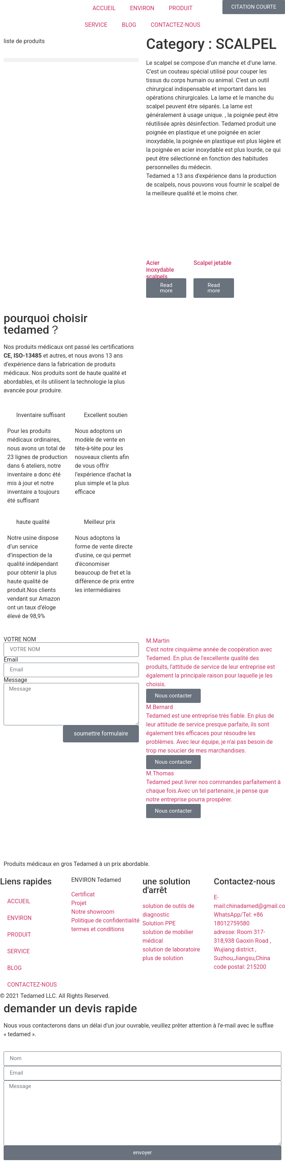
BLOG (129, 24)
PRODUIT (181, 8)
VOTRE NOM (20, 639)
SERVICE (96, 24)
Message (15, 680)
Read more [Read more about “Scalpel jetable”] (214, 288)
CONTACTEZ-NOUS (175, 24)
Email (11, 660)
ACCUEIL (104, 8)
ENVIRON (142, 8)
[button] (71, 60)
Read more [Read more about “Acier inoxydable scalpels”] (166, 288)
